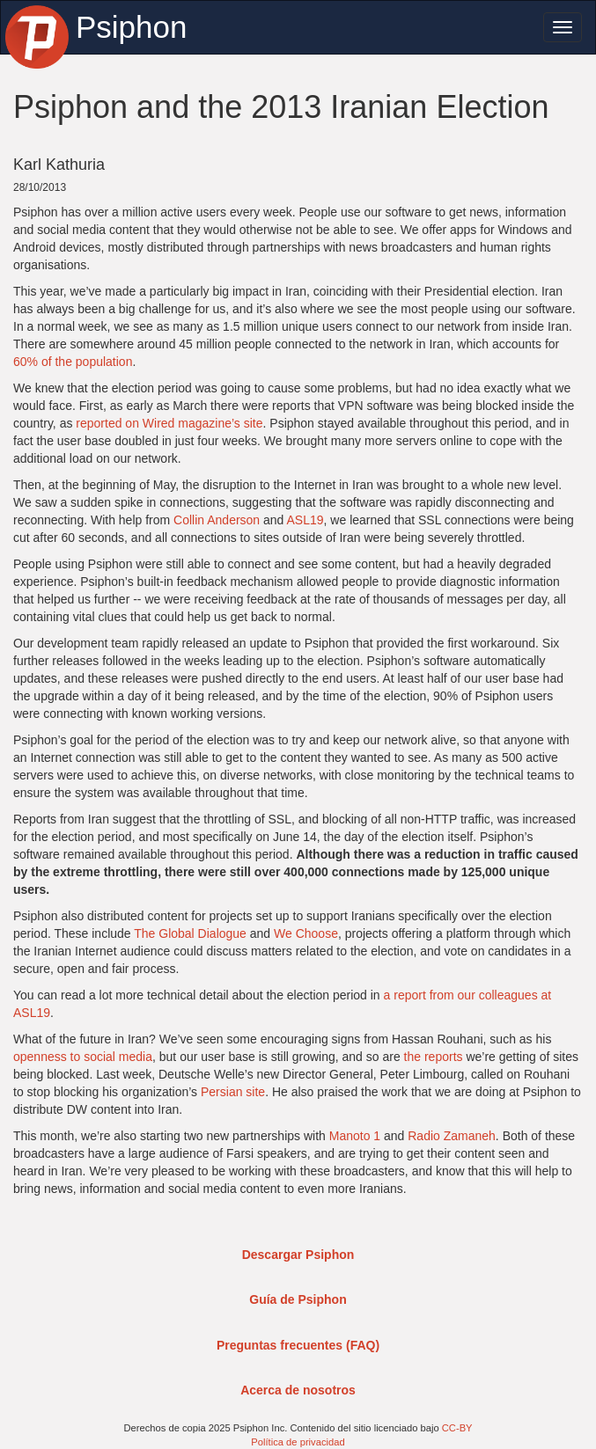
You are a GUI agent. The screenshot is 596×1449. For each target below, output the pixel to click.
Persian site (233, 1092)
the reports (433, 1057)
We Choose (306, 933)
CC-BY (457, 1428)
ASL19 (305, 520)
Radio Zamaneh (452, 1136)
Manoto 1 (354, 1136)
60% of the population (72, 362)
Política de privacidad (297, 1442)
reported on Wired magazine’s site (169, 423)
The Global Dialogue (190, 933)
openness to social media (82, 1057)
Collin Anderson (216, 520)
